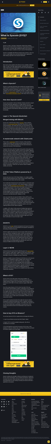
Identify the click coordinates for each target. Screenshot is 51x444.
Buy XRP (32, 428)
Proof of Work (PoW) (13, 124)
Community (13, 414)
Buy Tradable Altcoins (34, 432)
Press (13, 406)
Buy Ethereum (33, 431)
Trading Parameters (44, 423)
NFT (22, 416)
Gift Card (23, 410)
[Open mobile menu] (49, 2)
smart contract (30, 251)
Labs (32, 406)
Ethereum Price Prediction (35, 423)
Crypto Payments (24, 405)
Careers (13, 402)
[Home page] (22, 2)
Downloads (13, 418)
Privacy (13, 410)
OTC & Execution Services (45, 405)
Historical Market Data (44, 406)
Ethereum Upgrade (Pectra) (35, 424)
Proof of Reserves (44, 409)
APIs (42, 420)
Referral (42, 402)
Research (23, 418)
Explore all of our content (25, 393)
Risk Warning (14, 416)
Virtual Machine (12, 92)
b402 (32, 409)
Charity (23, 420)
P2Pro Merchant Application (35, 402)
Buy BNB (32, 427)
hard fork (22, 122)
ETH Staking (23, 414)
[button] (48, 2)
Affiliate (42, 401)
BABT (22, 417)
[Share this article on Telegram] (45, 12)
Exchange (23, 401)
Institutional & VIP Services (35, 405)
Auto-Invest (23, 413)
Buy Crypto (23, 402)
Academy (23, 409)
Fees (42, 419)
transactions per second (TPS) (17, 185)
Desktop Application (15, 420)
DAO (12, 226)
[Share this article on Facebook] (42, 12)
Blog (12, 413)
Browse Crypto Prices (34, 415)
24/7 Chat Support (44, 414)
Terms (13, 409)
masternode (12, 141)
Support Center (43, 415)
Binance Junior (24, 406)
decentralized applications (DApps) (13, 93)
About (13, 401)
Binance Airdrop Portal (44, 424)
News (13, 405)
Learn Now (32, 5)
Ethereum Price (33, 418)
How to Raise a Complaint (45, 427)
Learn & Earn (33, 414)
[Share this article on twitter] (38, 12)
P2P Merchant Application (35, 401)
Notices (13, 417)
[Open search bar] (41, 2)
